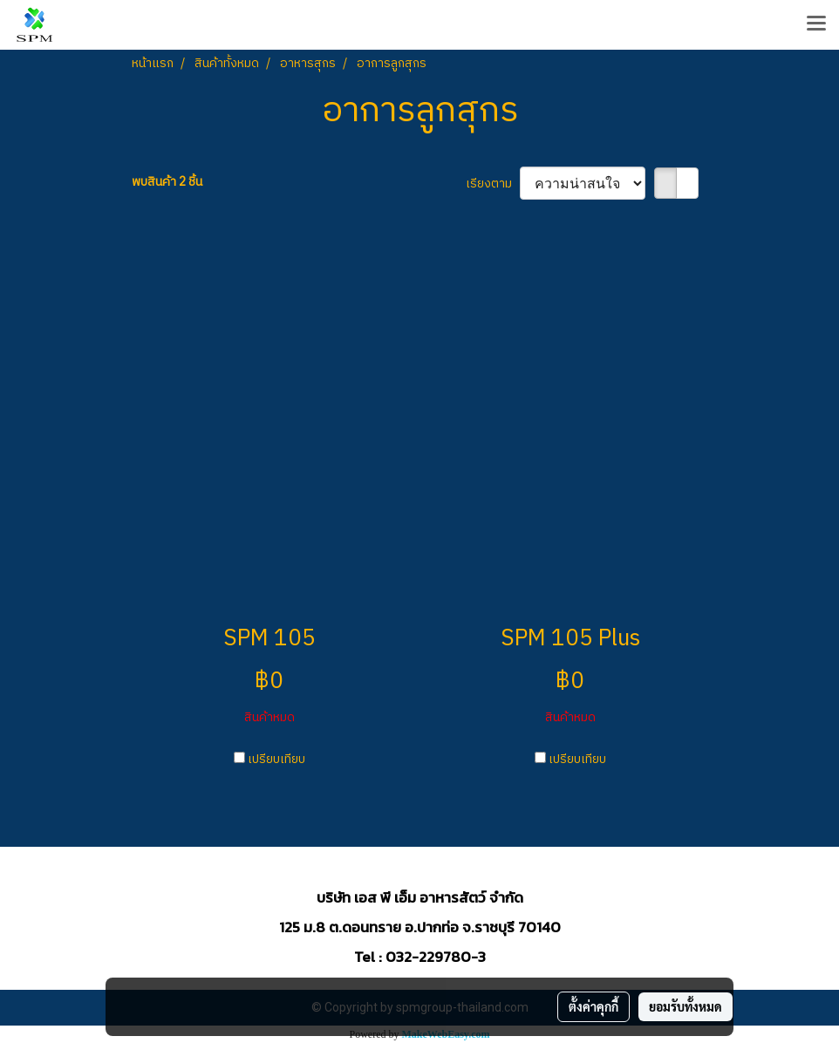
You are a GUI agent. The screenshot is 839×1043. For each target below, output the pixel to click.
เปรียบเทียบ (276, 759)
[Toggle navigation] (816, 24)
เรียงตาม (493, 183)
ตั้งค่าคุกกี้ (593, 1006)
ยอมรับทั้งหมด (685, 1006)
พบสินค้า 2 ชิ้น (167, 182)
